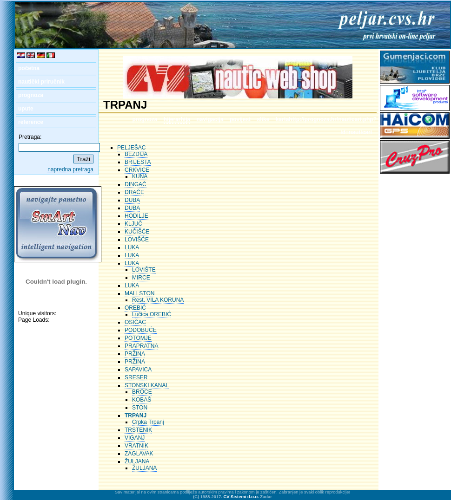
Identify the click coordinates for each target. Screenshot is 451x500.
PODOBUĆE (141, 330)
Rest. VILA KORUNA (158, 300)
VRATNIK (136, 445)
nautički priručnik (41, 81)
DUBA (132, 200)
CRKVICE (137, 170)
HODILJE (136, 216)
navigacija (210, 119)
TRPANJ (135, 415)
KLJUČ (133, 224)
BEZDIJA (136, 154)
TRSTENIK (138, 430)
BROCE (142, 392)
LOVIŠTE (144, 269)
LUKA (132, 247)
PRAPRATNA (141, 346)
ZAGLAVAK (139, 453)
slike (263, 119)
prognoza (30, 95)
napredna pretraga (70, 169)
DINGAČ (135, 184)
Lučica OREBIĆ (151, 314)
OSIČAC (135, 322)
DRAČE (134, 192)
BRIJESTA (138, 162)
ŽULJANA (137, 461)
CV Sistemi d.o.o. (241, 496)
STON (139, 407)
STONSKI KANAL (147, 385)
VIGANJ (135, 438)
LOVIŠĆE (137, 239)
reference (30, 122)
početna (29, 68)
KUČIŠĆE (137, 231)
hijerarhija (177, 119)
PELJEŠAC (131, 147)
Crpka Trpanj (148, 422)
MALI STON (139, 293)
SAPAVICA (138, 369)
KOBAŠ (141, 399)
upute (25, 108)
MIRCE (141, 277)
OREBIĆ (135, 308)
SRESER (136, 377)
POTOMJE (138, 338)
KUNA (139, 176)
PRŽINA (135, 354)
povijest (240, 119)
